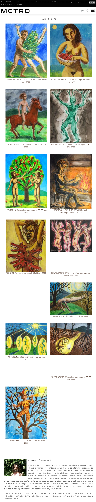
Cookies (43, 494)
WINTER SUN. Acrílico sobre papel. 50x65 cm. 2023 (70, 307)
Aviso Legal (17, 494)
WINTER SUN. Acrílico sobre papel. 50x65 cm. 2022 (26, 307)
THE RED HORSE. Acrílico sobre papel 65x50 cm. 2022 (26, 143)
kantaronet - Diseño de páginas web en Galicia (83, 499)
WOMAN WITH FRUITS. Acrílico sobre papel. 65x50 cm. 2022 (70, 80)
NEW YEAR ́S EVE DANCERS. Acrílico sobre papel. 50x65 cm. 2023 (70, 266)
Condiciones (6, 494)
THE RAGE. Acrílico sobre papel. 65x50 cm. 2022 (26, 265)
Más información (15, 4)
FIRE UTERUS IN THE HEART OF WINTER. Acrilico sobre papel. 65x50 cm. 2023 (71, 206)
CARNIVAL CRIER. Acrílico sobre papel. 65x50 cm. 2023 (71, 368)
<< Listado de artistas (48, 477)
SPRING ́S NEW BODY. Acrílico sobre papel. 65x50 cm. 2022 (71, 143)
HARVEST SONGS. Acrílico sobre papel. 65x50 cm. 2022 (26, 206)
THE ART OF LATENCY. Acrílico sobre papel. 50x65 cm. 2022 (26, 368)
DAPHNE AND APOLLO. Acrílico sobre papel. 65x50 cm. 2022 (26, 80)
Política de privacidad (30, 494)
